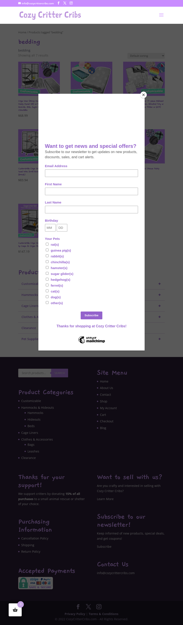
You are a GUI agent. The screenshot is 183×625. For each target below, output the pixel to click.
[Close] (143, 95)
